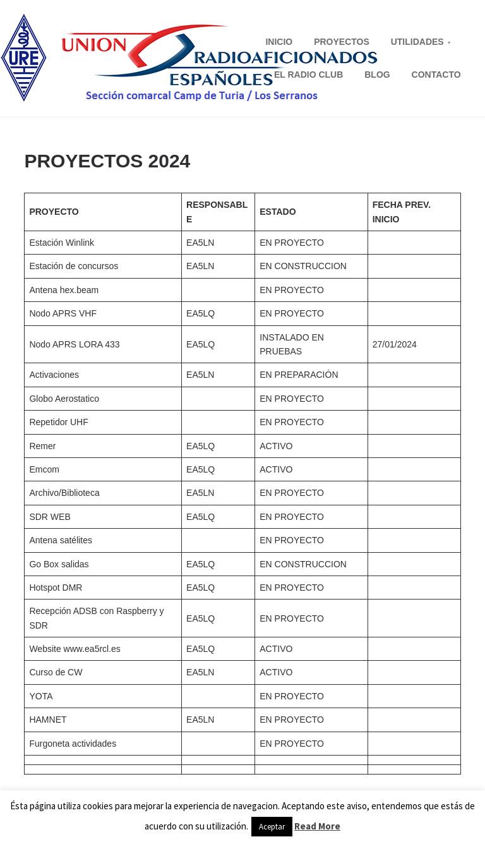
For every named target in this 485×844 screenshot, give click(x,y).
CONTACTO (436, 74)
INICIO (278, 42)
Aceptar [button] (272, 826)
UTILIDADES (417, 42)
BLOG (377, 74)
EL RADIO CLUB (308, 74)
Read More (317, 826)
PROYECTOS (341, 42)
